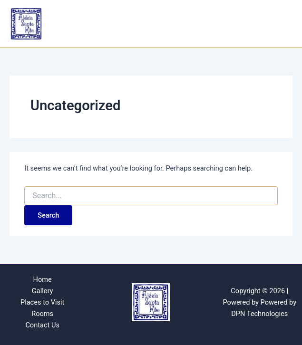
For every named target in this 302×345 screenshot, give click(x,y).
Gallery (42, 291)
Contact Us (42, 325)
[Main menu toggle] (281, 23)
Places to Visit (42, 302)
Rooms (42, 313)
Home (42, 279)
